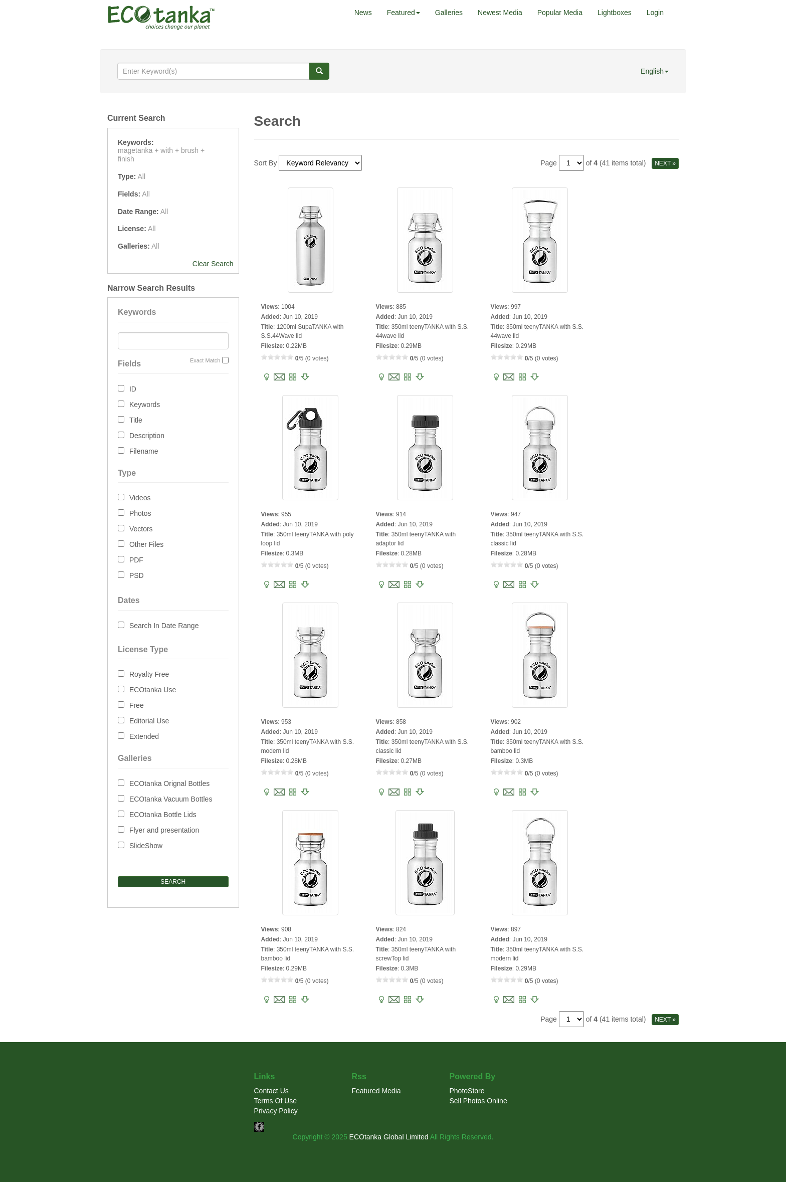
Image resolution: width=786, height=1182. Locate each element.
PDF (136, 560)
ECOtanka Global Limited (389, 1137)
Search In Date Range (164, 626)
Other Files (146, 544)
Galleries (449, 13)
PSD (136, 575)
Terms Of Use (275, 1101)
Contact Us (271, 1091)
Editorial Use (149, 721)
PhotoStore (467, 1091)
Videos (140, 498)
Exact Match (205, 360)
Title (135, 420)
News (363, 13)
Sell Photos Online (478, 1101)
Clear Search (213, 264)
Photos (140, 513)
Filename (143, 451)
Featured (403, 13)
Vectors (141, 529)
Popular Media (559, 13)
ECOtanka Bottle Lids (163, 815)
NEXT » (665, 163)
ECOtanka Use (152, 690)
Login (655, 13)
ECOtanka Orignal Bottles (169, 783)
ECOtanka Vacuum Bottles (170, 799)
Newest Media (500, 13)
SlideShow (145, 846)
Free (136, 705)
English (655, 71)
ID (132, 389)
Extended (144, 736)
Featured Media (376, 1091)
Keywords (144, 405)
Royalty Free (149, 674)
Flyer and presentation (164, 830)
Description (146, 436)
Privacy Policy (276, 1111)
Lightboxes (615, 13)
